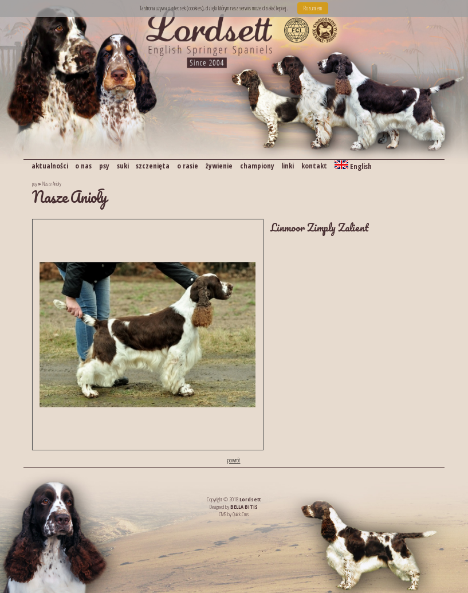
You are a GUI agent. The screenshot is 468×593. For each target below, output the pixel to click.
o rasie (187, 165)
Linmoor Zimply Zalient (319, 227)
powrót (233, 460)
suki (123, 165)
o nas (83, 165)
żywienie (219, 165)
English (353, 165)
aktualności (50, 165)
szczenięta (153, 165)
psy (104, 165)
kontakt (314, 165)
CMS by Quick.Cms (234, 514)
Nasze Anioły (51, 183)
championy (257, 165)
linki (287, 165)
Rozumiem (312, 8)
